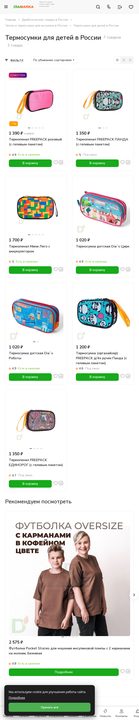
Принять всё (49, 707)
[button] (134, 595)
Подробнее (17, 698)
